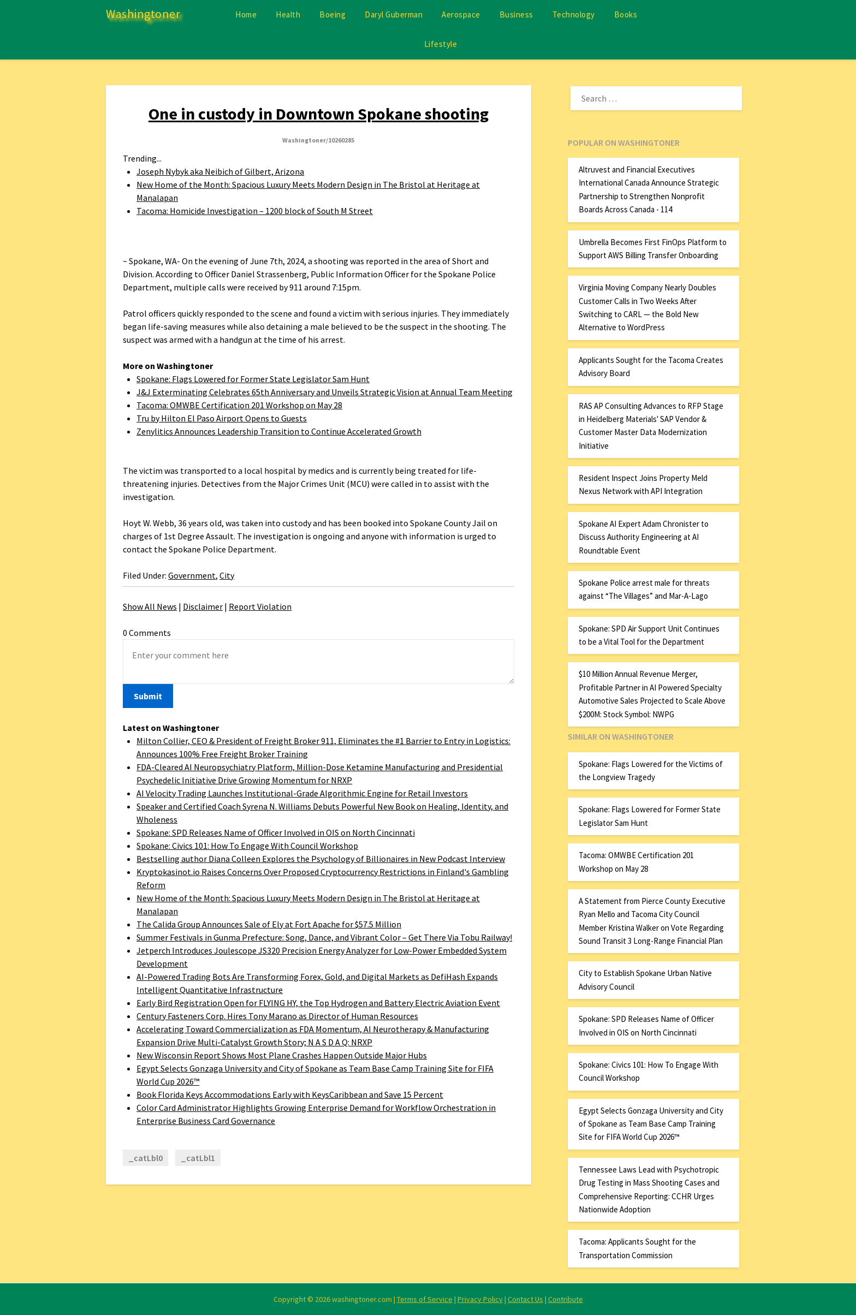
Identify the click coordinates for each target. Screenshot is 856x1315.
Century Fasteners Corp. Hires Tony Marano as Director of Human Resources (277, 1015)
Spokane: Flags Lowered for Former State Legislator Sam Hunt (253, 378)
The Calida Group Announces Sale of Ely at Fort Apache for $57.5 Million (268, 924)
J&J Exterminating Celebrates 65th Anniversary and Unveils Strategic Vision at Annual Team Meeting (324, 391)
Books (626, 14)
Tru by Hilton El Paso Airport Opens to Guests (221, 418)
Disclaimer (203, 606)
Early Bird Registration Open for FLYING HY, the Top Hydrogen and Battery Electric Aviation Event (318, 1002)
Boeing (332, 14)
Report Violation (260, 606)
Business (516, 14)
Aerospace (461, 14)
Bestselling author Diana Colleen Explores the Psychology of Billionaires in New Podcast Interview (320, 858)
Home (246, 14)
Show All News (150, 606)
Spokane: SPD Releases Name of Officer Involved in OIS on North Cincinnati (275, 832)
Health (288, 14)
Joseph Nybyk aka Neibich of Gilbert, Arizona (220, 171)
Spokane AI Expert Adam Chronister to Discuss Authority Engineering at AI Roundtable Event (644, 537)
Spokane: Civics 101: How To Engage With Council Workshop (247, 845)
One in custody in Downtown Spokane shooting (318, 113)
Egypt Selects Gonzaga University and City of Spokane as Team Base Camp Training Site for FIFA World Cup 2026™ (651, 1124)
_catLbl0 (145, 1157)
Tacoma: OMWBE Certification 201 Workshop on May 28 (239, 405)
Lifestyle (440, 44)
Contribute (565, 1299)
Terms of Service (425, 1299)
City (226, 575)
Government (192, 575)
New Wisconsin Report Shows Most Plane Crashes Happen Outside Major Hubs (281, 1055)
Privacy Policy (480, 1299)
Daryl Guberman (394, 14)
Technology (573, 14)
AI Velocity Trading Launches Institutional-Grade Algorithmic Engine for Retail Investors (302, 793)
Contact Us (525, 1299)
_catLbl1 (198, 1157)
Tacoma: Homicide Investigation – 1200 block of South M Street (254, 210)
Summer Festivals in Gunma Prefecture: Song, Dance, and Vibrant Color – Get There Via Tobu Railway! (324, 937)
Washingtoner (143, 13)
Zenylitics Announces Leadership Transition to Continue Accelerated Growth (278, 431)
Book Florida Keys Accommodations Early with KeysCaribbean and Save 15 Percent (289, 1094)
